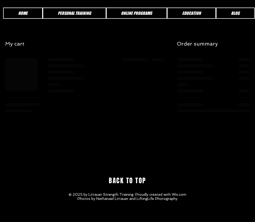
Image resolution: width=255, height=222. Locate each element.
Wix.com (179, 194)
